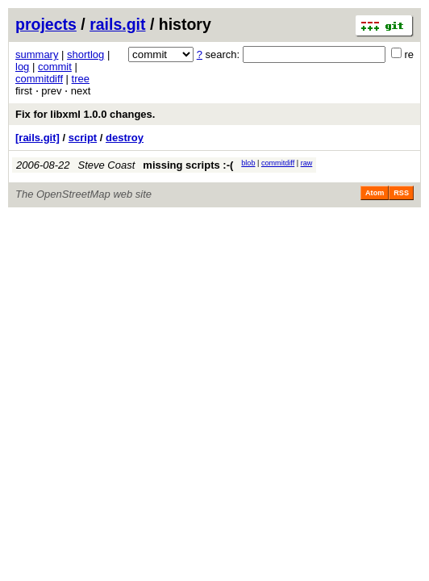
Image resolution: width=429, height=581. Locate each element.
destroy (125, 138)
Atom (374, 193)
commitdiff (39, 79)
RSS (401, 193)
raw (307, 163)
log (22, 67)
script (83, 138)
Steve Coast (106, 165)
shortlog (85, 54)
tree (81, 79)
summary (36, 54)
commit (55, 67)
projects (46, 24)
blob (248, 163)
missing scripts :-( (188, 165)
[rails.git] (37, 138)
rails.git (117, 24)
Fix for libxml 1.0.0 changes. (85, 114)
